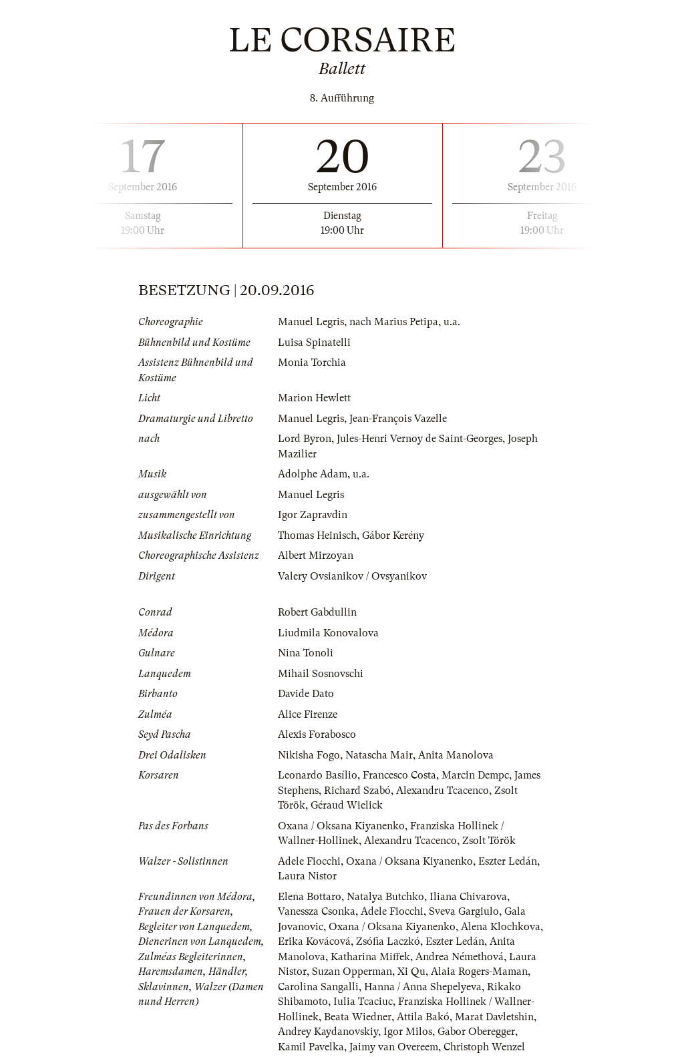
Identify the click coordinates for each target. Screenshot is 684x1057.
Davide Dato (306, 694)
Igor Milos (407, 1032)
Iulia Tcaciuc (363, 1002)
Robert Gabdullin (317, 612)
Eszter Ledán (507, 861)
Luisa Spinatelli (314, 343)
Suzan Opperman (352, 972)
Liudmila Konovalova (328, 633)
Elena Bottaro (309, 897)
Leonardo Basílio (317, 775)
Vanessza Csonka (316, 911)
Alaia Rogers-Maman (479, 972)
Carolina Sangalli (318, 987)
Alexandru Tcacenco (442, 791)
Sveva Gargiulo (464, 911)
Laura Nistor (307, 876)
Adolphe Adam (312, 474)
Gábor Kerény (393, 536)
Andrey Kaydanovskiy (328, 1032)
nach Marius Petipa (393, 322)
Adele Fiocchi (309, 861)
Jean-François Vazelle (398, 419)
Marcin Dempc (475, 775)
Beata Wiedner (357, 1017)
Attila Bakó (423, 1017)
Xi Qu (411, 972)
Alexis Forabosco (317, 734)
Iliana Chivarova (468, 897)
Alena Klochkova (500, 927)
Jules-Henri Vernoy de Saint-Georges (419, 439)
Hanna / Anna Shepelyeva (423, 987)
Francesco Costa (399, 775)
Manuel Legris (311, 322)
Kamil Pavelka (311, 1047)
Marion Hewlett (314, 398)
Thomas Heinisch (317, 536)
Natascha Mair (379, 755)
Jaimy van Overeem (393, 1047)
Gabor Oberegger (476, 1032)
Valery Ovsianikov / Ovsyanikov (352, 576)
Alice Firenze (307, 714)
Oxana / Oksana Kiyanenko (341, 826)
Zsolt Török (489, 841)
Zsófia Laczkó (388, 941)
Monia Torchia (312, 363)
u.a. (452, 322)
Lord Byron (304, 439)
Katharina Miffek (370, 957)
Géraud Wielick (347, 805)
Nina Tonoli (305, 653)
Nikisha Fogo (309, 755)
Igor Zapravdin (312, 515)
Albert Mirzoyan (315, 556)
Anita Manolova (456, 755)
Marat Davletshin (494, 1017)
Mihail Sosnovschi (320, 674)
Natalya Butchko (385, 897)
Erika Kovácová (314, 941)
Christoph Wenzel (484, 1047)
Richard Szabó (357, 791)
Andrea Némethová (459, 957)
